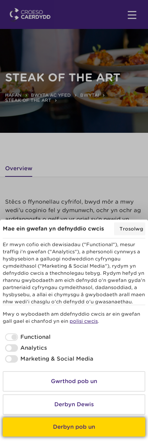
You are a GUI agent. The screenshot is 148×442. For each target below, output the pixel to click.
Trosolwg (131, 229)
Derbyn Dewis (74, 404)
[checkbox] (27, 337)
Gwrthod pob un (74, 381)
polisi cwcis (84, 321)
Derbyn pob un (74, 427)
